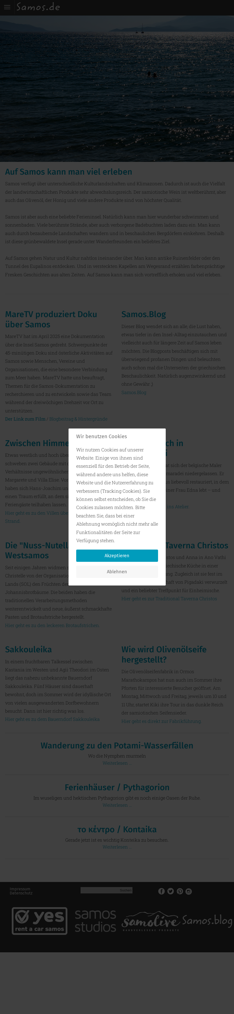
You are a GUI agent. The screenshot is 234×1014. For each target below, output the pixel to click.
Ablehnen (117, 572)
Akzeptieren (117, 555)
